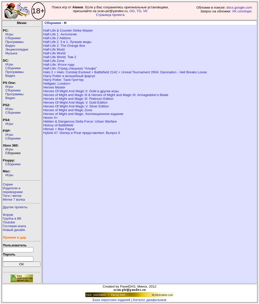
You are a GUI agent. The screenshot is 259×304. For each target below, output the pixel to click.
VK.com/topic (242, 11)
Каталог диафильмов (149, 300)
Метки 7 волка (14, 199)
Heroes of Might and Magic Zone (67, 110)
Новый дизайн (14, 230)
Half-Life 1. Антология (60, 34)
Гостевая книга (14, 226)
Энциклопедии (16, 49)
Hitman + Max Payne (59, 129)
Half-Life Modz (54, 49)
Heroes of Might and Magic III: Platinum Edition (78, 99)
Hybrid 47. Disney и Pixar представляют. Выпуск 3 (81, 133)
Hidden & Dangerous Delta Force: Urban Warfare (80, 121)
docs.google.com (239, 7)
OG (132, 11)
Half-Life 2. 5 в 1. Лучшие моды (67, 42)
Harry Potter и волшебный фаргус (69, 76)
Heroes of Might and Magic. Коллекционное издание (83, 114)
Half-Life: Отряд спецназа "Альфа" (70, 68)
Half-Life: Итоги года (58, 64)
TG (139, 11)
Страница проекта (110, 15)
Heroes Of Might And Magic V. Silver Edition (76, 106)
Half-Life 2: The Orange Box (64, 46)
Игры (9, 34)
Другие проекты (15, 207)
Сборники (12, 38)
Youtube (9, 222)
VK (145, 11)
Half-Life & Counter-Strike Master (68, 30)
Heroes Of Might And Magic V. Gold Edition (75, 102)
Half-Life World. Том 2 (59, 57)
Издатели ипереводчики (13, 190)
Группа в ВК (12, 218)
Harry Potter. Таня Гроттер (63, 80)
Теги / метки (12, 196)
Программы (14, 42)
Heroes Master (54, 87)
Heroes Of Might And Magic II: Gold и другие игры (81, 91)
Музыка (11, 53)
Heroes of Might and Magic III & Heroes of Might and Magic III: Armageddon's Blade (105, 95)
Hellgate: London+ (57, 83)
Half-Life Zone (53, 61)
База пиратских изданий (111, 300)
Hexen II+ (50, 118)
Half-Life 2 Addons (57, 38)
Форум (8, 215)
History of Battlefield (58, 125)
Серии (8, 184)
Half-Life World (54, 53)
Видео (10, 46)
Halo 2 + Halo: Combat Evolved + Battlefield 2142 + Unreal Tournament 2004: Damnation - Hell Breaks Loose (125, 72)
